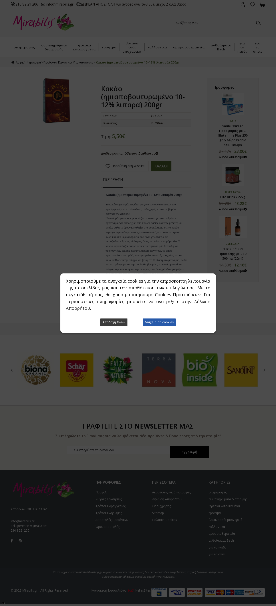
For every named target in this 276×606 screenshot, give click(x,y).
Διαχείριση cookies (159, 322)
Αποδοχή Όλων (113, 322)
